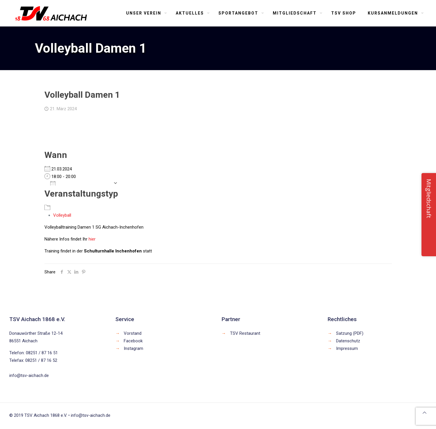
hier (92, 239)
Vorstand (132, 333)
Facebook (133, 340)
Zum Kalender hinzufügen (80, 183)
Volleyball (62, 215)
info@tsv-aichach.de (29, 375)
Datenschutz (348, 340)
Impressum (347, 348)
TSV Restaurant (245, 333)
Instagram (133, 348)
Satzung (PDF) (349, 333)
